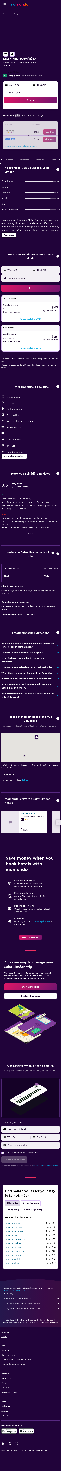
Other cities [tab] (12, 1203)
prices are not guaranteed (14, 1290)
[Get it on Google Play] (9, 1431)
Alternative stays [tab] (31, 1203)
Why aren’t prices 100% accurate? (32, 1308)
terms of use (38, 1165)
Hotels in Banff (12, 1235)
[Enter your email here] (32, 1145)
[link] (30, 937)
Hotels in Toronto (13, 1223)
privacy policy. (52, 1165)
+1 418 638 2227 (11, 72)
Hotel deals (9, 1320)
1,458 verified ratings (31, 76)
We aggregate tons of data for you (32, 1303)
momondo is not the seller (32, 1298)
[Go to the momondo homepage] (19, 4)
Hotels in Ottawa (13, 1255)
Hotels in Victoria (13, 1263)
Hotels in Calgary (13, 1247)
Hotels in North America (26, 1320)
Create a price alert (42, 922)
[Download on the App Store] (26, 1431)
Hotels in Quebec (10, 1322)
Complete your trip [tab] (33, 1210)
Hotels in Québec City (15, 1243)
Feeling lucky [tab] (13, 1210)
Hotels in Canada (46, 1320)
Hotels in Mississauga (14, 1251)
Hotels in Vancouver (14, 1231)
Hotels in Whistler (13, 1259)
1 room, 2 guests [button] (14, 92)
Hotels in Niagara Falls (15, 1239)
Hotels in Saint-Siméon (29, 1322)
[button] (5, 4)
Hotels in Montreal (13, 1227)
